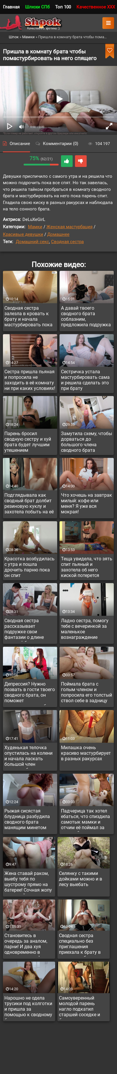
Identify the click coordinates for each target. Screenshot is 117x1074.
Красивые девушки (23, 234)
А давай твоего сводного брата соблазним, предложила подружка (86, 316)
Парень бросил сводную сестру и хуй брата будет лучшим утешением (27, 442)
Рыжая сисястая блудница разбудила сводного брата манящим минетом (27, 819)
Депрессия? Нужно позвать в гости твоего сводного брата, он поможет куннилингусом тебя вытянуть (29, 693)
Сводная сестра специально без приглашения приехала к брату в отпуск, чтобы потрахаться (80, 945)
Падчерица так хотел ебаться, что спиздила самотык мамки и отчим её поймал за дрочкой (85, 820)
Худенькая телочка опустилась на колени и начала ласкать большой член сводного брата (28, 757)
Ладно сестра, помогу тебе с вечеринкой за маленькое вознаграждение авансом (85, 630)
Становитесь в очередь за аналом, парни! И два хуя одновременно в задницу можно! (25, 945)
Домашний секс (32, 241)
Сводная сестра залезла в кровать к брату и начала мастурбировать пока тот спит (28, 317)
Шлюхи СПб (37, 7)
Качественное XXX (95, 7)
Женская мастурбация (69, 226)
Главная (11, 7)
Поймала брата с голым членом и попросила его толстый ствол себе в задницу (86, 692)
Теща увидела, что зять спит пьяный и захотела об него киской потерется (86, 567)
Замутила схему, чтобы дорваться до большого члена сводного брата (86, 442)
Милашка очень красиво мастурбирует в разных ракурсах (86, 753)
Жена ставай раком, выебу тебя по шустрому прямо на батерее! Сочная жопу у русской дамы (28, 883)
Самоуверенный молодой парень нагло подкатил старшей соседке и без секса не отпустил (83, 1007)
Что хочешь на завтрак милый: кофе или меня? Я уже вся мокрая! (86, 503)
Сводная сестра (67, 241)
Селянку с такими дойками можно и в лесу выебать (80, 879)
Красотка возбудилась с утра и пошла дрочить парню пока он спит (29, 567)
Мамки (35, 226)
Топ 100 (63, 7)
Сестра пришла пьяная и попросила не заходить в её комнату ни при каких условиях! (29, 380)
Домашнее (58, 234)
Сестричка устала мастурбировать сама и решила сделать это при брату (85, 380)
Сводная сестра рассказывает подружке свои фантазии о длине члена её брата (24, 630)
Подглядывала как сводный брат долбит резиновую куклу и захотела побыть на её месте (29, 504)
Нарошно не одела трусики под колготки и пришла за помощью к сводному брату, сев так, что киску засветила (28, 1007)
